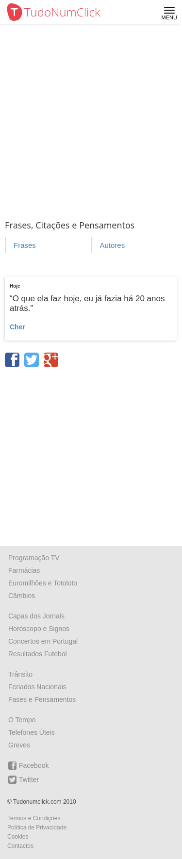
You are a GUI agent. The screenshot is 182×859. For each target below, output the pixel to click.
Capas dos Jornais (36, 616)
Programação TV (34, 558)
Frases (25, 245)
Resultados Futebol (37, 654)
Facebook (28, 766)
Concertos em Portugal (43, 641)
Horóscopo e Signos (38, 628)
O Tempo (22, 720)
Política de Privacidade (36, 827)
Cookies (17, 836)
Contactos (20, 846)
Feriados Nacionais (37, 687)
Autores (112, 245)
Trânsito (20, 674)
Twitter (23, 780)
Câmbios (21, 596)
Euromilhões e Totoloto (42, 583)
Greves (19, 745)
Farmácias (24, 570)
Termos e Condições (33, 818)
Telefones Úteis (31, 732)
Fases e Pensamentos (42, 699)
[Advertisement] (91, 120)
